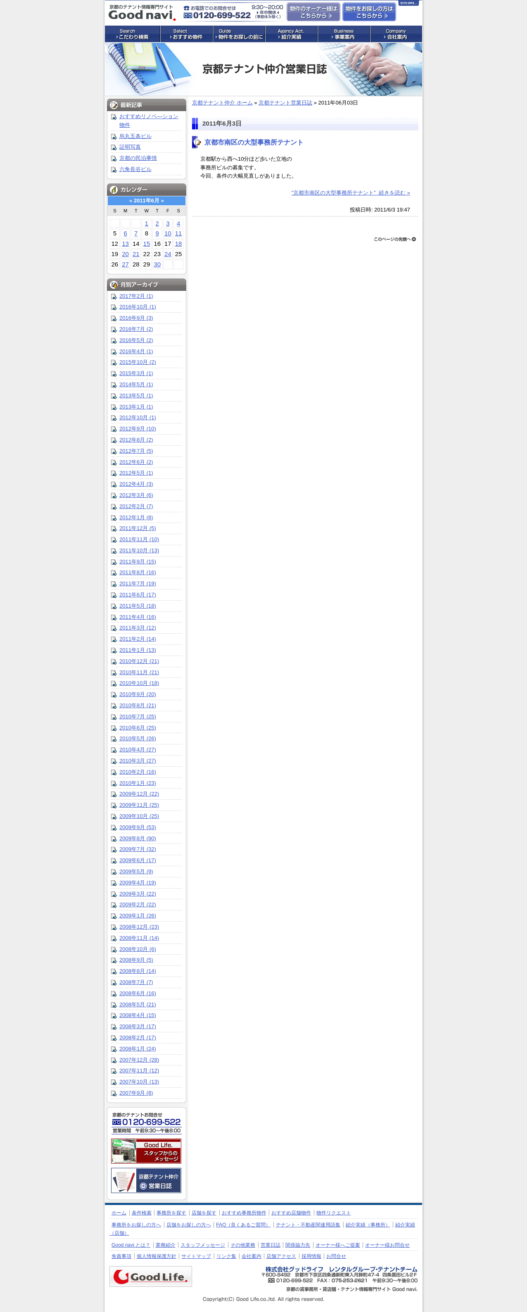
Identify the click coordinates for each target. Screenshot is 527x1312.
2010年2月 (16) (137, 772)
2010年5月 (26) (137, 738)
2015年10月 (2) (137, 362)
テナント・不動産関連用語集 (308, 1225)
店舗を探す (204, 1213)
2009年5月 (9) (136, 871)
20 (125, 253)
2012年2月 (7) (136, 506)
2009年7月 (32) (137, 849)
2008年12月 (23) (139, 927)
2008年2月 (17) (137, 1037)
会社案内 (251, 1256)
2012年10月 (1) (137, 417)
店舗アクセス (281, 1256)
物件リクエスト (333, 1213)
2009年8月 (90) (137, 838)
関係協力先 (297, 1245)
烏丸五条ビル (135, 136)
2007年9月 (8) (136, 1093)
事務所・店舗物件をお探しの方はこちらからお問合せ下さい (369, 11)
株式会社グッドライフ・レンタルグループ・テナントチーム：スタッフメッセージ (146, 1151)
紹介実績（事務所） (368, 1225)
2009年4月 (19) (137, 882)
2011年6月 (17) (137, 595)
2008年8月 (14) (137, 971)
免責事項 (121, 1256)
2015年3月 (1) (136, 373)
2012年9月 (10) (137, 428)
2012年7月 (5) (136, 451)
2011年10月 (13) (139, 550)
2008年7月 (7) (136, 982)
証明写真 (130, 147)
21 (136, 253)
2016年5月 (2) (136, 340)
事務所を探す (171, 1213)
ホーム (119, 1213)
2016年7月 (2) (136, 329)
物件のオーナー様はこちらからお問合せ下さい (313, 11)
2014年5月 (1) (136, 384)
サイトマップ (196, 1256)
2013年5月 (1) (136, 395)
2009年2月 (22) (137, 904)
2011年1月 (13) (137, 650)
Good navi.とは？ (131, 1245)
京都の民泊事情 (138, 158)
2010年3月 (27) (137, 761)
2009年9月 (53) (137, 827)
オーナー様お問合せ (387, 1245)
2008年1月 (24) (137, 1049)
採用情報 (311, 1256)
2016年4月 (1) (136, 351)
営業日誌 (270, 1245)
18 (178, 243)
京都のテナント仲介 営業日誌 (146, 1180)
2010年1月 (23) (137, 783)
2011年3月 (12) (137, 628)
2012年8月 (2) (136, 440)
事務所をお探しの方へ (136, 1225)
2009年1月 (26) (137, 916)
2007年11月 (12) (139, 1070)
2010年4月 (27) (137, 749)
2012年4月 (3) (136, 484)
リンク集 (226, 1256)
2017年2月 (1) (136, 296)
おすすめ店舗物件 (291, 1213)
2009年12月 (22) (139, 794)
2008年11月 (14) (139, 938)
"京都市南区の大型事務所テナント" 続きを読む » (351, 193)
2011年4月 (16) (137, 617)
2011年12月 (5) (137, 528)
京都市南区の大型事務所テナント (254, 142)
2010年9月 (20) (137, 694)
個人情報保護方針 (156, 1256)
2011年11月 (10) (139, 539)
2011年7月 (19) (137, 583)
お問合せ (336, 1256)
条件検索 (142, 1213)
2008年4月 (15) (137, 1015)
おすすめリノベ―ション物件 (148, 120)
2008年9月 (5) (136, 960)
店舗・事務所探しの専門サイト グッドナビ (142, 13)
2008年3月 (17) (137, 1026)
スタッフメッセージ (202, 1245)
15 (146, 243)
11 (178, 233)
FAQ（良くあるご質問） (243, 1225)
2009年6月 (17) (137, 860)
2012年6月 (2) (136, 462)
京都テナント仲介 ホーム (222, 103)
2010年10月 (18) (139, 683)
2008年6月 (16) (137, 993)
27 (125, 264)
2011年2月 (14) (137, 639)
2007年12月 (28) (139, 1060)
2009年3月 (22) (137, 894)
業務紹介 (166, 1245)
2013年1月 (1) (136, 407)
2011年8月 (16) (137, 572)
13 (125, 243)
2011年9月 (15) (137, 562)
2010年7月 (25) (137, 716)
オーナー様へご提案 (338, 1245)
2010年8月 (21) (137, 705)
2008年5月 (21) (137, 1004)
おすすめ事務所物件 (244, 1213)
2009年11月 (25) (139, 805)
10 (167, 233)
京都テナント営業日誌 (285, 103)
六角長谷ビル (135, 169)
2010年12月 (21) (139, 661)
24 (167, 253)
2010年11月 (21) (139, 672)
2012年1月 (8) (136, 517)
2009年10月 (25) (139, 816)
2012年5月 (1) (136, 473)
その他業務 (242, 1245)
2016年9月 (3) (136, 318)
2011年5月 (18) (137, 606)
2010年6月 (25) (137, 728)
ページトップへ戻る (395, 239)
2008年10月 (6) (137, 949)
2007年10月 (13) (139, 1082)
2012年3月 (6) (136, 495)
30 (157, 264)
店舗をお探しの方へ (188, 1225)
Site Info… (408, 4)
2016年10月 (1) (137, 307)
